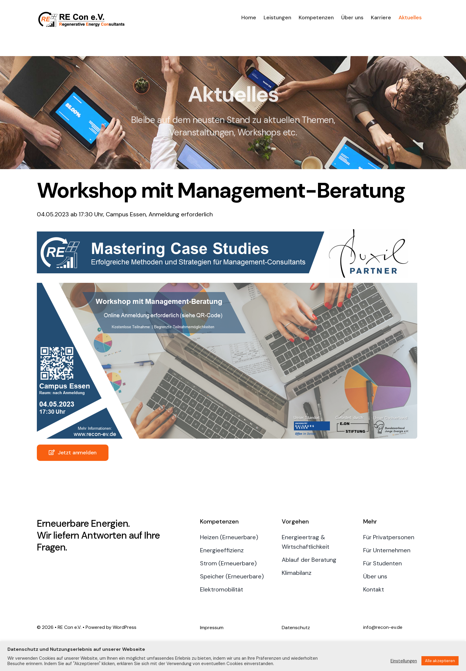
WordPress (124, 627)
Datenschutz (296, 627)
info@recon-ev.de (382, 627)
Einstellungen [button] (404, 661)
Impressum (211, 627)
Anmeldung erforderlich (181, 214)
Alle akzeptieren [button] (440, 660)
